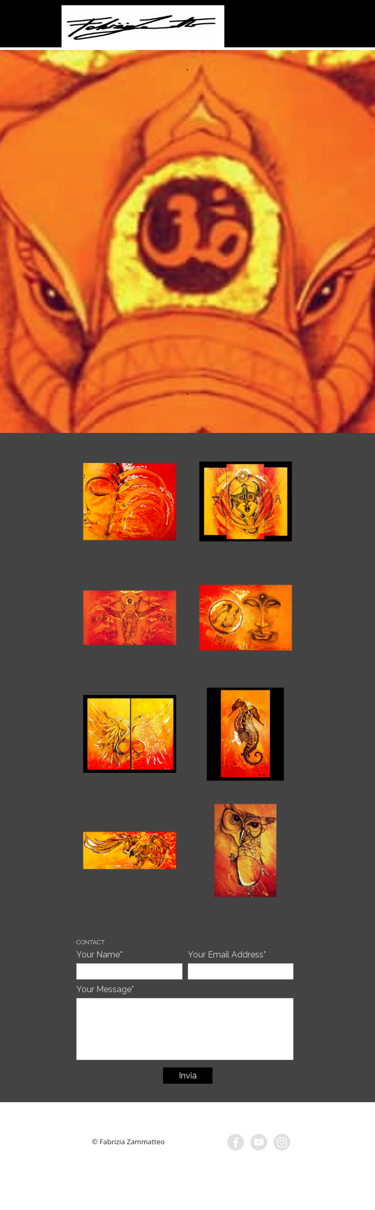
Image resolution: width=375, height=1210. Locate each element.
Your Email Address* (227, 955)
